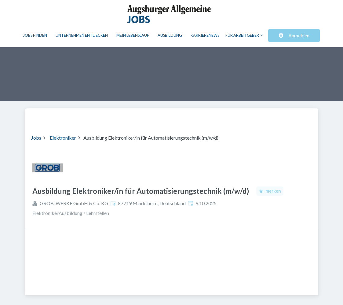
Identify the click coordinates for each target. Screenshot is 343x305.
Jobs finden (35, 35)
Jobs (36, 138)
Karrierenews (205, 35)
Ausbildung (170, 35)
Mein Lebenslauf (132, 35)
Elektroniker (63, 138)
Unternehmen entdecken (82, 35)
